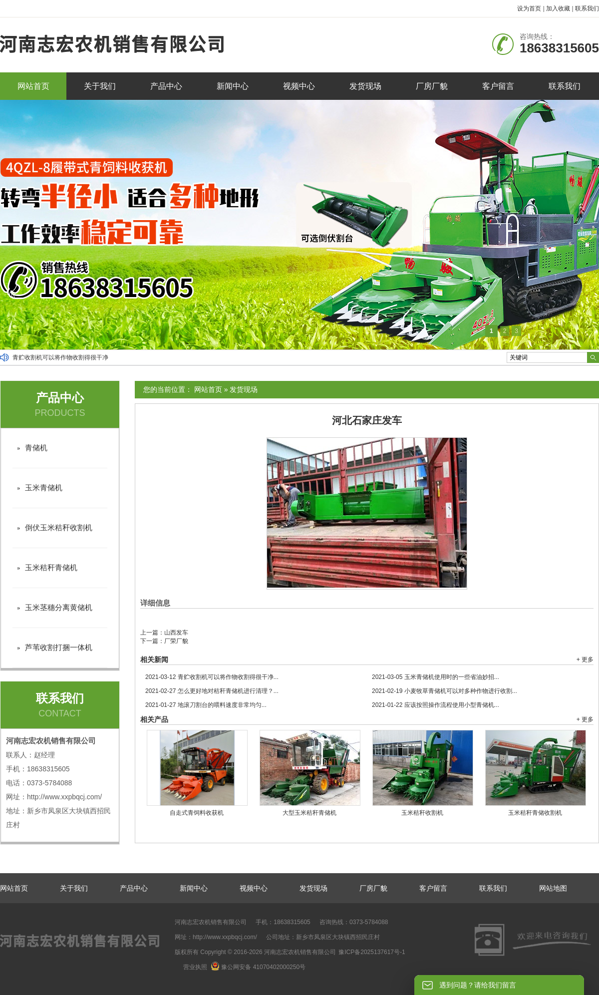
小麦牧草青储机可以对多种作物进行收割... (444, 690)
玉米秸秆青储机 (51, 567)
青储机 (36, 447)
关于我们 (100, 86)
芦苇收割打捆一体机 (58, 647)
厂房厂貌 (432, 86)
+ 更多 (585, 659)
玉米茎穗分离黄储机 (58, 607)
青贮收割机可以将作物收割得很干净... (212, 676)
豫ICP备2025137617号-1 (371, 952)
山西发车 (176, 632)
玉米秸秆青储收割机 (535, 812)
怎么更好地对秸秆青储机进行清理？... (212, 690)
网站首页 (33, 86)
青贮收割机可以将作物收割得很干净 (60, 357)
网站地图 (553, 888)
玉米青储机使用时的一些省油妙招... (435, 676)
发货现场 (365, 86)
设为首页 (529, 8)
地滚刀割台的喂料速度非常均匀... (206, 704)
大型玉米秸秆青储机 (309, 812)
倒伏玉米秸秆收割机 (58, 527)
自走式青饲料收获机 (197, 812)
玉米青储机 (43, 487)
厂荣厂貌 (176, 641)
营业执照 (195, 967)
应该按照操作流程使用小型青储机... (435, 704)
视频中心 (299, 86)
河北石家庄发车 (367, 420)
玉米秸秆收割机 (422, 812)
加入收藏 (558, 8)
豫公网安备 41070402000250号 (258, 967)
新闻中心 (233, 86)
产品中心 (166, 86)
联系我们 (587, 8)
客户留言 (498, 86)
